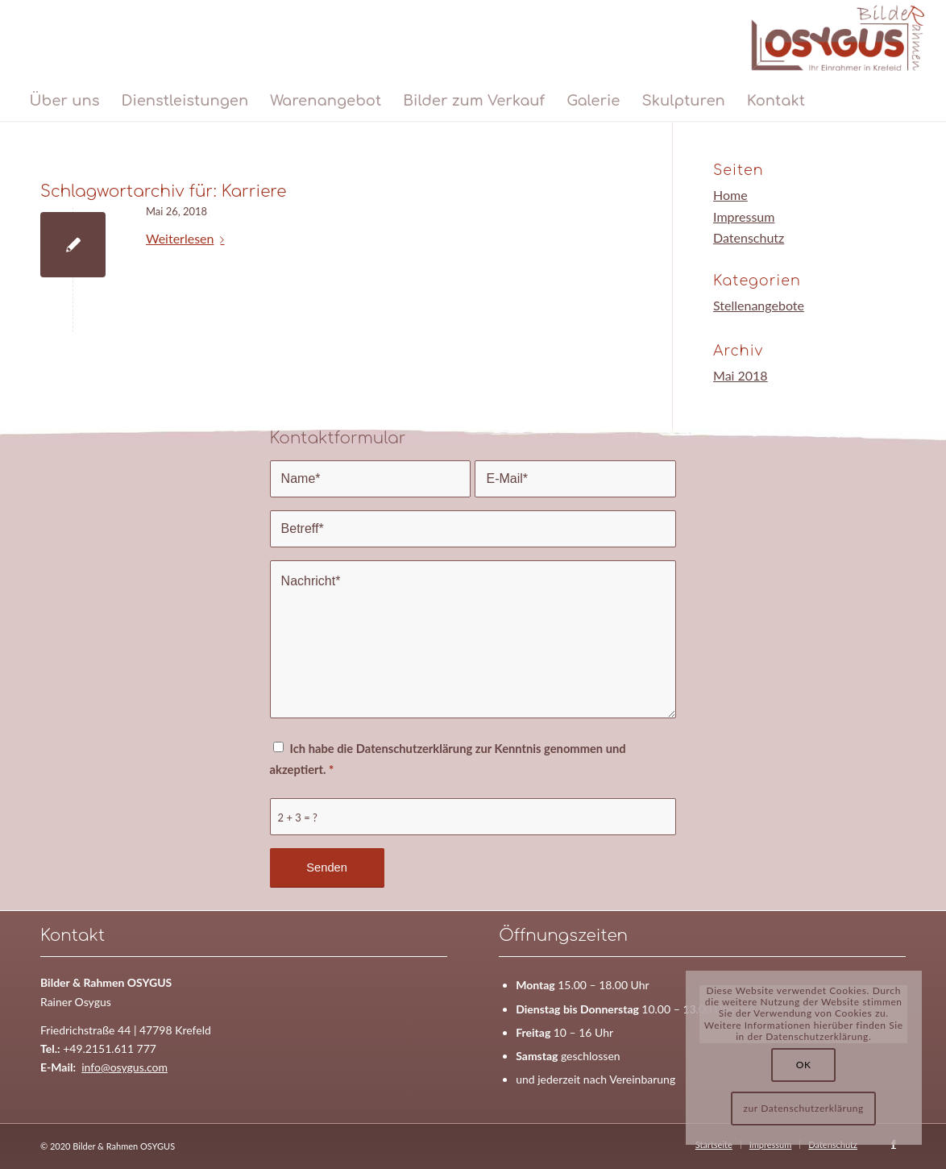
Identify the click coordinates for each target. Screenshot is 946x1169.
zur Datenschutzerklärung (804, 1108)
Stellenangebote (758, 305)
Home (730, 194)
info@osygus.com (124, 1067)
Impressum (743, 216)
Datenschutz (748, 237)
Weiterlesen (188, 238)
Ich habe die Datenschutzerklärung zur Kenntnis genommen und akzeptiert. (448, 758)
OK (803, 1065)
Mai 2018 (740, 375)
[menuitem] (64, 101)
